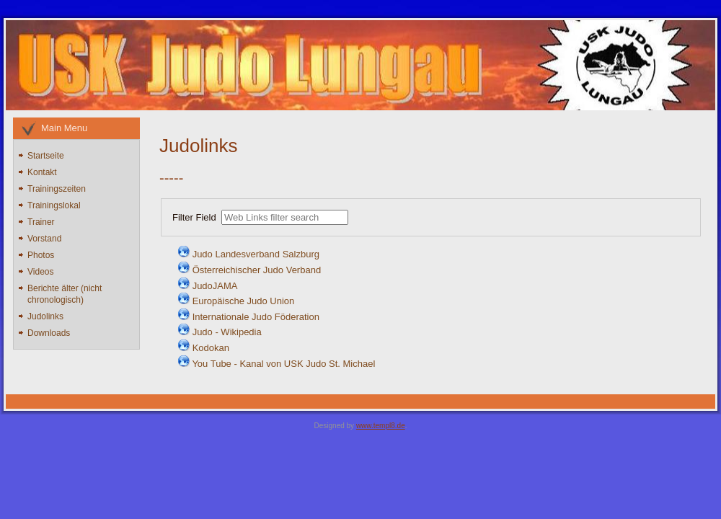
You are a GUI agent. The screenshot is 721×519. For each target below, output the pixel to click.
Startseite (45, 156)
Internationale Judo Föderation (256, 316)
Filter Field (195, 217)
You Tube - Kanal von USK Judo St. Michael (283, 363)
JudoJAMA (215, 285)
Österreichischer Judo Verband (257, 270)
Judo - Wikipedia (227, 332)
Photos (40, 255)
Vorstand (44, 239)
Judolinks (45, 316)
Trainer (41, 222)
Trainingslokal (54, 205)
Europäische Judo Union (244, 301)
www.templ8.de (380, 426)
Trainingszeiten (56, 189)
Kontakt (42, 172)
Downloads (48, 333)
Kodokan (211, 347)
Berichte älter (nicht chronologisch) (64, 294)
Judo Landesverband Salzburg (256, 254)
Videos (40, 272)
